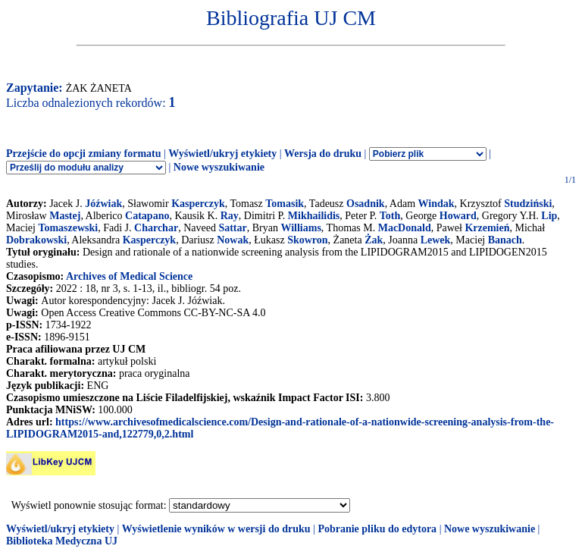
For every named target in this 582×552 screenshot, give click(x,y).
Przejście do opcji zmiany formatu (83, 153)
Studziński (528, 203)
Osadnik (365, 203)
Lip (549, 215)
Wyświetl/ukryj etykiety (222, 153)
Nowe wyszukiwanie (219, 167)
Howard (458, 215)
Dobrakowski (36, 240)
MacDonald (404, 228)
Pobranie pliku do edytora (377, 529)
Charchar (156, 228)
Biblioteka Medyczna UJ (61, 541)
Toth (390, 215)
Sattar (232, 228)
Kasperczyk (198, 203)
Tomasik (284, 203)
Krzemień (487, 228)
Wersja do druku (322, 153)
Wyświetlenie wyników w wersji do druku (216, 529)
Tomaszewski (68, 228)
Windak (436, 203)
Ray (230, 215)
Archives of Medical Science (129, 276)
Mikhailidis (314, 215)
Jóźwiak (103, 203)
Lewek (436, 240)
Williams (300, 228)
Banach (505, 240)
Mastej (64, 215)
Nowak (233, 240)
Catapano (147, 215)
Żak (374, 240)
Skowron (307, 240)
